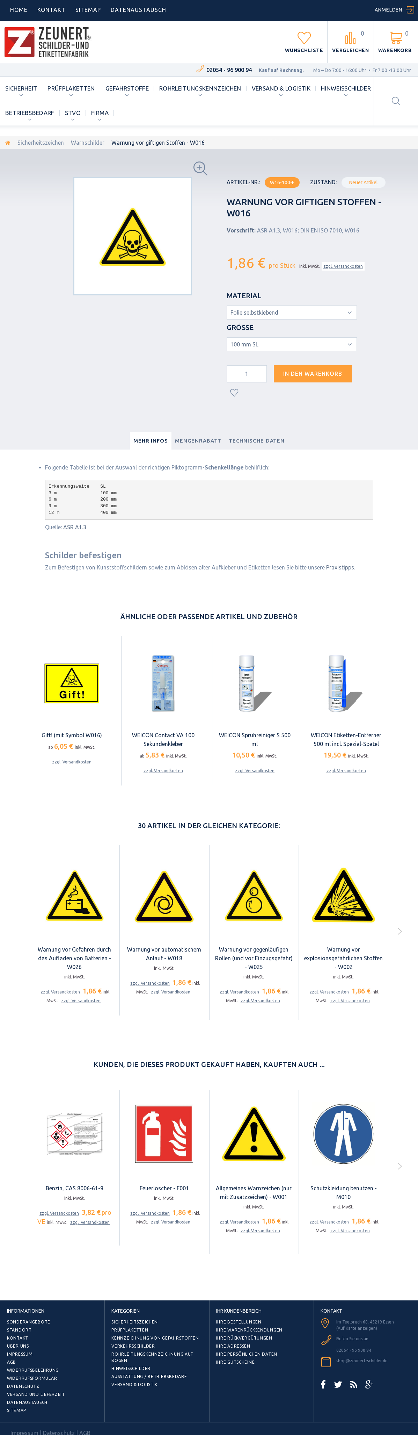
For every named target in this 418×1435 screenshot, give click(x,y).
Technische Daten (257, 441)
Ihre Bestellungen (239, 1322)
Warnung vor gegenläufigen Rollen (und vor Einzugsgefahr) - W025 (254, 958)
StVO (73, 112)
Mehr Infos (150, 441)
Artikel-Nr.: (243, 182)
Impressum (19, 1354)
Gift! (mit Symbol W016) (72, 735)
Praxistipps (340, 567)
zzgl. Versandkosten (343, 266)
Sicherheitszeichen (40, 142)
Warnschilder (87, 142)
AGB (11, 1362)
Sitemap (88, 10)
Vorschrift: (241, 230)
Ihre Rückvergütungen (244, 1338)
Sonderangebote (28, 1322)
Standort (19, 1330)
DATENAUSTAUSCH (138, 10)
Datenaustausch (27, 1402)
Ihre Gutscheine (235, 1362)
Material (245, 296)
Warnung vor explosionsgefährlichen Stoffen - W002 (343, 958)
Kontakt (51, 10)
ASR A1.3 (74, 527)
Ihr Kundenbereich (239, 1311)
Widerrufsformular (32, 1378)
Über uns (18, 1346)
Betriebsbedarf (29, 112)
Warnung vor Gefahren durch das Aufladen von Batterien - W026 (74, 958)
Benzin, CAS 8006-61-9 (74, 1188)
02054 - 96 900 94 (229, 70)
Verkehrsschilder (133, 1346)
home (19, 10)
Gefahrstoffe (127, 88)
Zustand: (323, 182)
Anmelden (388, 10)
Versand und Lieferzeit (36, 1394)
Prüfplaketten (71, 88)
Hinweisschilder (346, 88)
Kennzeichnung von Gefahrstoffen (155, 1338)
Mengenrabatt (198, 441)
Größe (241, 327)
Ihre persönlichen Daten (247, 1354)
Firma (100, 112)
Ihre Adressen (233, 1346)
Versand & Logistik (281, 88)
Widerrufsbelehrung (33, 1370)
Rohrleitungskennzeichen (200, 88)
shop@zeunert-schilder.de (362, 1360)
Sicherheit (21, 88)
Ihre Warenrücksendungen (249, 1330)
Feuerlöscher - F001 (164, 1188)
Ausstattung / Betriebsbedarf (148, 1376)
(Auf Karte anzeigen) (356, 1328)
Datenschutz (23, 1386)
